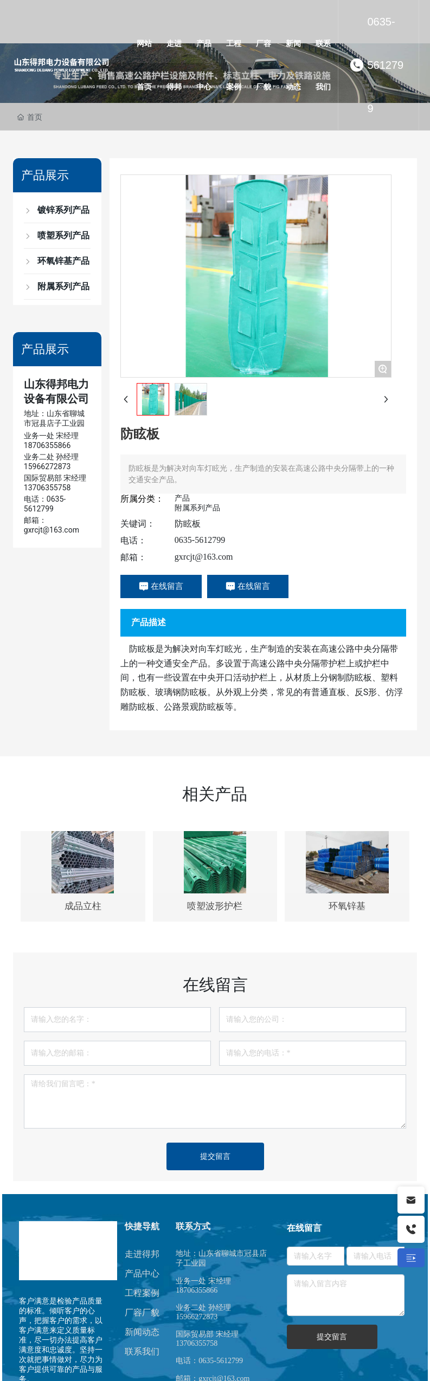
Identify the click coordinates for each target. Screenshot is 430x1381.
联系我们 (142, 1351)
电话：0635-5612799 (209, 1361)
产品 (182, 498)
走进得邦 (142, 1254)
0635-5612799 (385, 65)
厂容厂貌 (142, 1312)
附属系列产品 (197, 507)
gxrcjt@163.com (204, 556)
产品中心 (142, 1273)
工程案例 (142, 1293)
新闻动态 (142, 1332)
